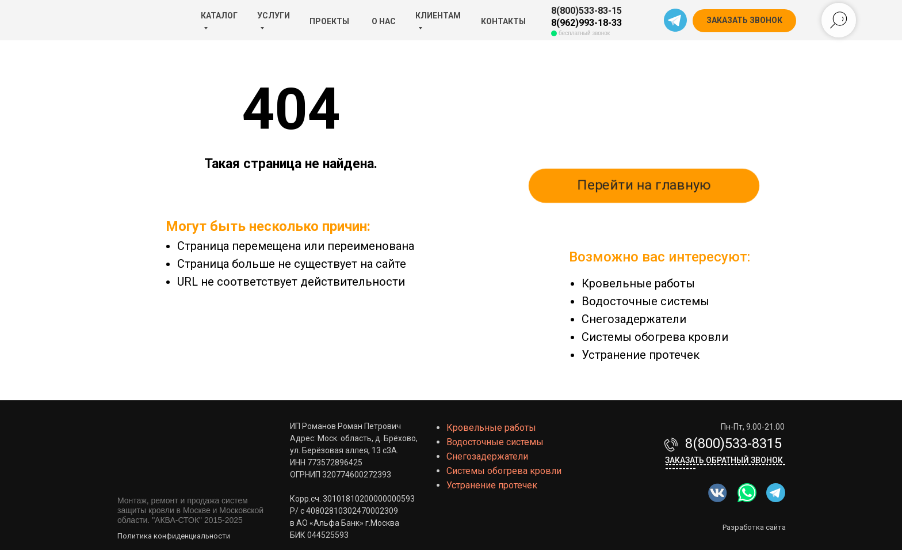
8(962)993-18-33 (586, 22)
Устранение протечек (641, 355)
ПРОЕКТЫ (329, 21)
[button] (744, 20)
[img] (746, 492)
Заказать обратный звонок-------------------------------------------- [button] (725, 464)
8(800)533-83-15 (586, 10)
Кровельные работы (638, 283)
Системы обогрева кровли (655, 337)
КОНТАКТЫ (503, 21)
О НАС (384, 21)
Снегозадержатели (634, 319)
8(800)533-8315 (733, 443)
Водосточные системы (645, 301)
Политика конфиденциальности (173, 536)
